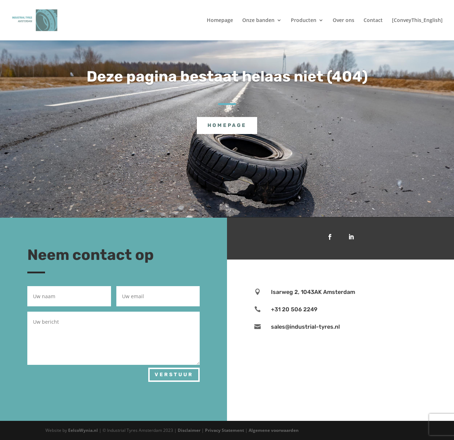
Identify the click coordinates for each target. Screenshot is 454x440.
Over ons (343, 20)
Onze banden (258, 20)
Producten (303, 20)
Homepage (220, 20)
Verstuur (174, 375)
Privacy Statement (225, 430)
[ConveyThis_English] (417, 20)
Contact (373, 20)
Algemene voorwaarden (274, 430)
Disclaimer (189, 430)
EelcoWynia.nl (83, 430)
